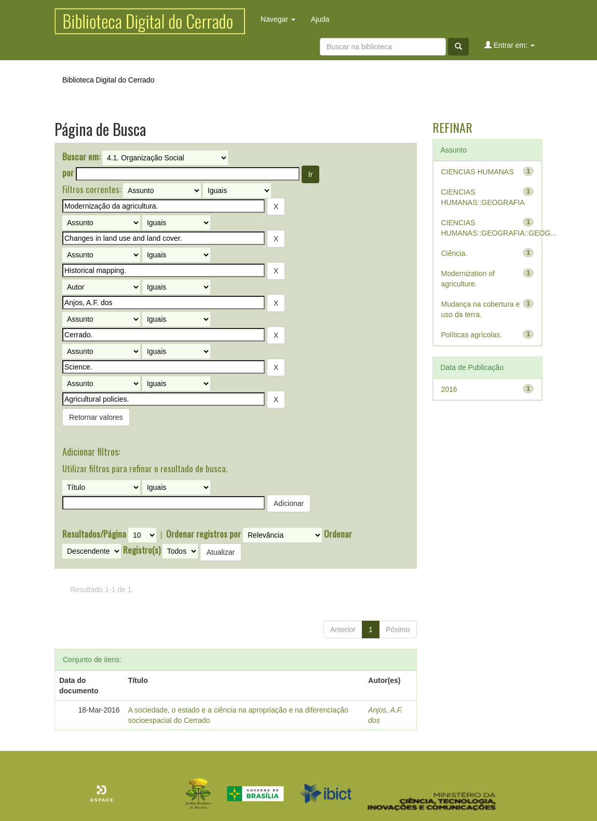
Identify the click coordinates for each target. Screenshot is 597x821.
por (68, 173)
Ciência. (454, 253)
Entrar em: (509, 44)
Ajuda (320, 19)
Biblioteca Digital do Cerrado (108, 80)
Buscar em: (81, 156)
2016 (449, 389)
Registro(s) (141, 550)
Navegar (278, 19)
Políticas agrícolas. (472, 335)
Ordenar (338, 534)
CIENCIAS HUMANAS (477, 172)
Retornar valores (96, 417)
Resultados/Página (94, 534)
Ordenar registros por (203, 534)
